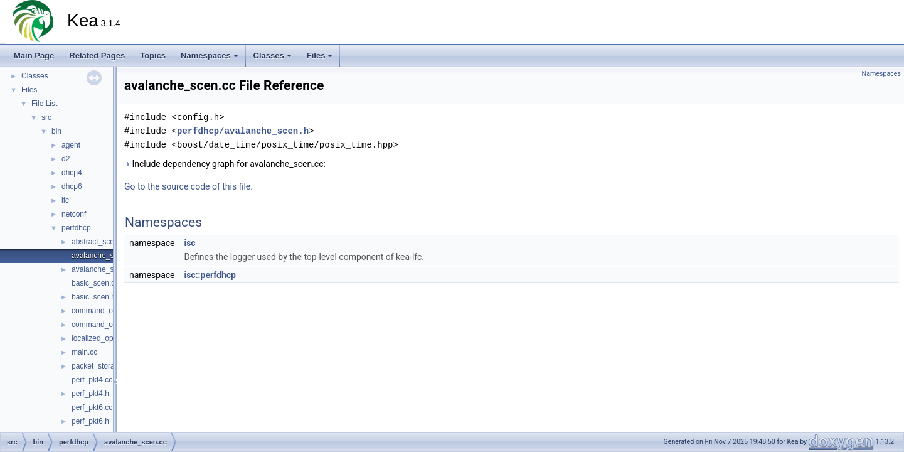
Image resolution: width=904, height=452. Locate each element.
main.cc (84, 352)
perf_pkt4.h (90, 393)
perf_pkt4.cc (92, 379)
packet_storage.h (100, 366)
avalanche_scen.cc (104, 255)
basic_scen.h (93, 297)
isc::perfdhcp (210, 275)
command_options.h (105, 324)
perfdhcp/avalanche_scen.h (243, 131)
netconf (73, 214)
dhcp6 (71, 186)
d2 (65, 158)
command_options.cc (107, 310)
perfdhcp (76, 227)
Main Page (34, 55)
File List (44, 103)
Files (320, 55)
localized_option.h (102, 338)
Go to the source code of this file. (188, 186)
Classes (272, 55)
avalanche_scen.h (102, 269)
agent (70, 145)
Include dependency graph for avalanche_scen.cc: (225, 164)
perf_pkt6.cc (92, 407)
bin (56, 131)
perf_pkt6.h (90, 421)
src (46, 117)
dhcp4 (71, 172)
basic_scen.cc (95, 283)
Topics (153, 55)
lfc (65, 200)
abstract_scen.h (98, 241)
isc (189, 243)
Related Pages (97, 55)
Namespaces (209, 55)
